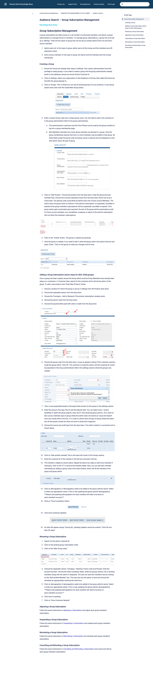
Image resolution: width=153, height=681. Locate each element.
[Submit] (122, 4)
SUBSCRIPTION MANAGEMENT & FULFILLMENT (75, 13)
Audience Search (98, 13)
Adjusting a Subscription (72, 610)
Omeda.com (61, 4)
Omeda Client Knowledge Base (21, 4)
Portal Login (111, 4)
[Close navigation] (32, 13)
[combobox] (134, 4)
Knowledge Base (85, 4)
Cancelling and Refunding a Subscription (78, 649)
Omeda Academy (99, 4)
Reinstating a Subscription (73, 636)
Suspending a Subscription (73, 623)
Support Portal (72, 4)
